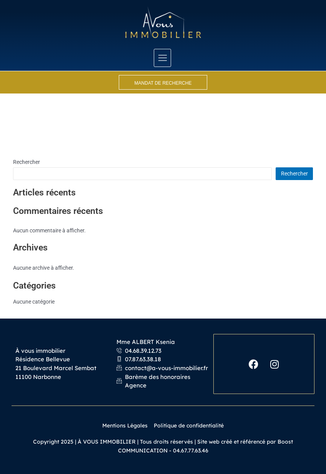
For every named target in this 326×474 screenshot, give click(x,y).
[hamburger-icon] (162, 58)
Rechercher (26, 162)
